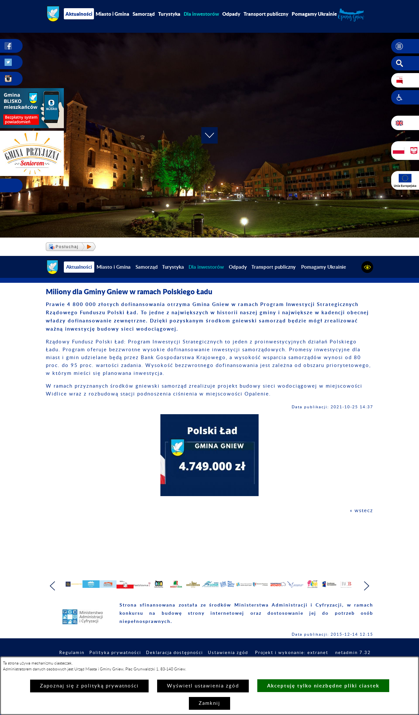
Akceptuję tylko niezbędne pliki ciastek (323, 685)
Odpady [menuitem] (231, 13)
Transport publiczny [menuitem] (266, 13)
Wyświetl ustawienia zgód (203, 686)
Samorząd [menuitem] (144, 13)
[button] (405, 46)
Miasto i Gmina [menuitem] (112, 13)
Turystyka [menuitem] (169, 13)
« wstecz (361, 510)
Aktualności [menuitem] (78, 13)
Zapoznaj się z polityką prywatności (89, 686)
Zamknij (209, 703)
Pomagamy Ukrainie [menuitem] (314, 13)
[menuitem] (201, 13)
